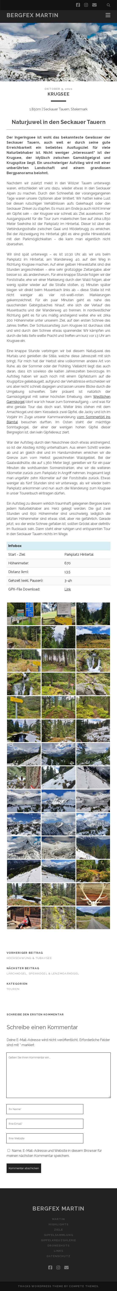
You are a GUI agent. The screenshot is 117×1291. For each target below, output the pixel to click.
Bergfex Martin (33, 15)
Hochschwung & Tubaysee (29, 958)
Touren (13, 989)
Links (58, 1250)
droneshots (58, 1245)
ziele (58, 1229)
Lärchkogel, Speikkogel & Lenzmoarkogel (43, 973)
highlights (58, 1224)
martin (58, 1219)
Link (67, 589)
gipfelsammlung (58, 1235)
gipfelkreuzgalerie (58, 1240)
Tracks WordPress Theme (40, 1286)
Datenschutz (58, 1256)
